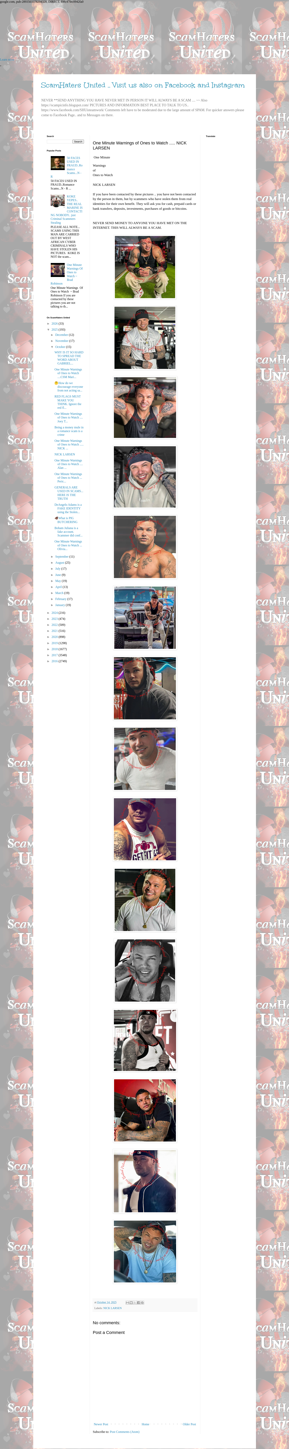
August (60, 562)
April (59, 587)
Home (145, 1424)
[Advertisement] (116, 30)
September (62, 556)
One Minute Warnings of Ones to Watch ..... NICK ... (69, 444)
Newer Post (101, 1424)
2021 (55, 630)
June (58, 574)
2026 (55, 323)
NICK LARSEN (112, 1308)
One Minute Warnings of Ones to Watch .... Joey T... (68, 417)
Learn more (7, 59)
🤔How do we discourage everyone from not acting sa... (68, 386)
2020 (55, 636)
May (58, 581)
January (60, 605)
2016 (55, 661)
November (62, 340)
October (60, 346)
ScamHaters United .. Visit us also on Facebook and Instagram (143, 85)
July (58, 568)
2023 (55, 618)
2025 (55, 329)
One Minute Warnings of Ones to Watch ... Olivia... (68, 545)
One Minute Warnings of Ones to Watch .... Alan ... (68, 464)
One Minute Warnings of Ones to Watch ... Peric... (68, 477)
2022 (55, 624)
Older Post (189, 1424)
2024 (55, 612)
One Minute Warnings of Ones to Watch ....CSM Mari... (68, 373)
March (59, 593)
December (62, 334)
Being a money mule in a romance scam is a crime (68, 431)
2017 (55, 655)
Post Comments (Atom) (125, 1431)
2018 (55, 649)
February (61, 599)
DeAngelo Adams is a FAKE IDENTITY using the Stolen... (68, 508)
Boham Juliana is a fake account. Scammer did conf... (68, 531)
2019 (55, 643)
